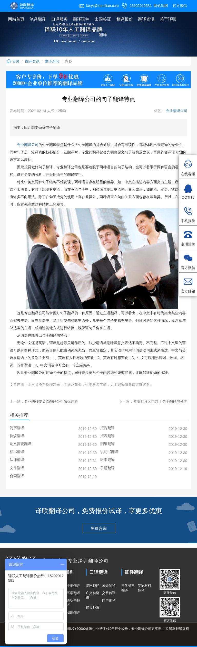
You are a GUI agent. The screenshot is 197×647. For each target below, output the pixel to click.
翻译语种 (81, 19)
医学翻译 (73, 593)
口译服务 (59, 19)
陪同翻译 (92, 585)
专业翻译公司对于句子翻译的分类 (160, 401)
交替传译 (108, 593)
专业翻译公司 (176, 111)
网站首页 (16, 19)
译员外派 (92, 607)
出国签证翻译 (103, 27)
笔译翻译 (37, 19)
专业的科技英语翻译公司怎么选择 (51, 401)
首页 (12, 61)
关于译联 (168, 19)
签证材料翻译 (144, 588)
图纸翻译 (73, 612)
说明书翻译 (73, 602)
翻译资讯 (146, 19)
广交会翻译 (92, 595)
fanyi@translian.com (99, 6)
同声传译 (108, 600)
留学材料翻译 (128, 588)
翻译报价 (124, 19)
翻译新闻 (52, 61)
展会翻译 (108, 585)
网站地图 (161, 6)
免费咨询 (98, 528)
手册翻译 (73, 585)
